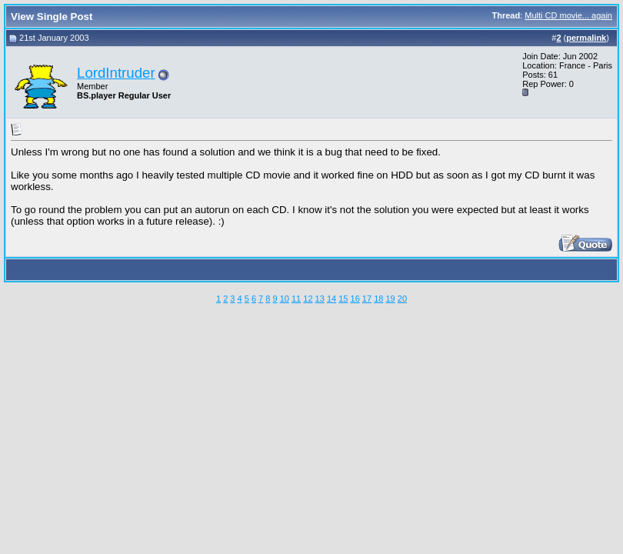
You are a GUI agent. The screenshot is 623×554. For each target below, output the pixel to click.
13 (320, 298)
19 (390, 298)
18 (378, 298)
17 (366, 298)
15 (343, 298)
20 (402, 298)
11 (296, 298)
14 (331, 298)
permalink (586, 37)
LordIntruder (116, 73)
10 (284, 298)
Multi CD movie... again (568, 15)
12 (307, 298)
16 (355, 298)
